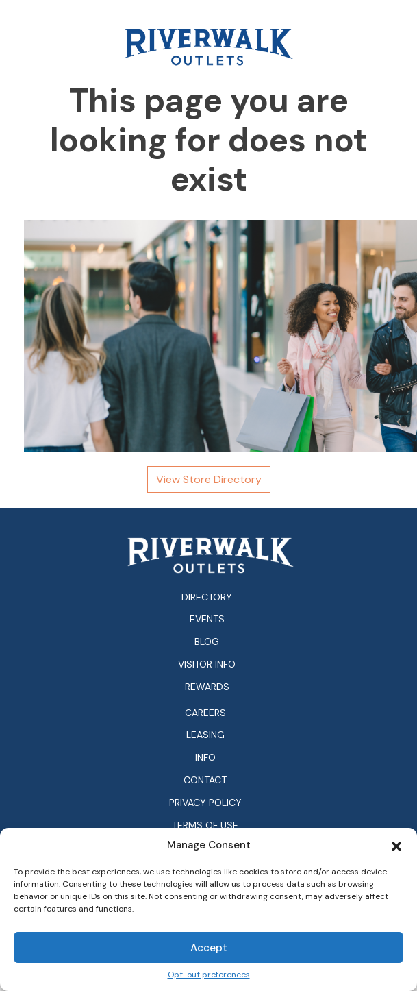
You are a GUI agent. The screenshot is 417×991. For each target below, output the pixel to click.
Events (207, 619)
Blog (206, 641)
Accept (208, 948)
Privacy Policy (205, 803)
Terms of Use (205, 825)
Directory (206, 597)
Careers (205, 713)
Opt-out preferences (209, 975)
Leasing (205, 735)
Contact (205, 780)
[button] (396, 845)
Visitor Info (207, 664)
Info (205, 757)
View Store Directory (209, 479)
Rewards (207, 687)
